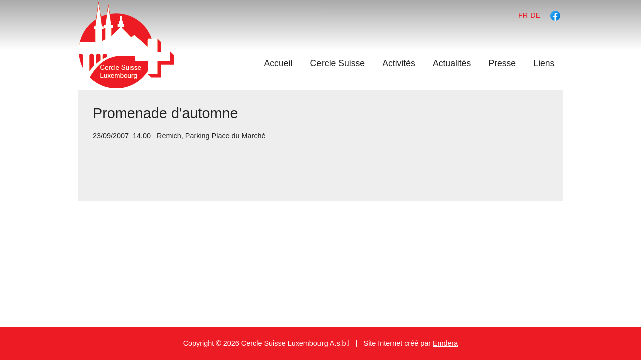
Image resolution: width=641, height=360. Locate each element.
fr (523, 16)
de (535, 16)
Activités (398, 63)
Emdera (445, 344)
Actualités (452, 63)
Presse (502, 63)
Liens (543, 63)
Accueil (278, 63)
